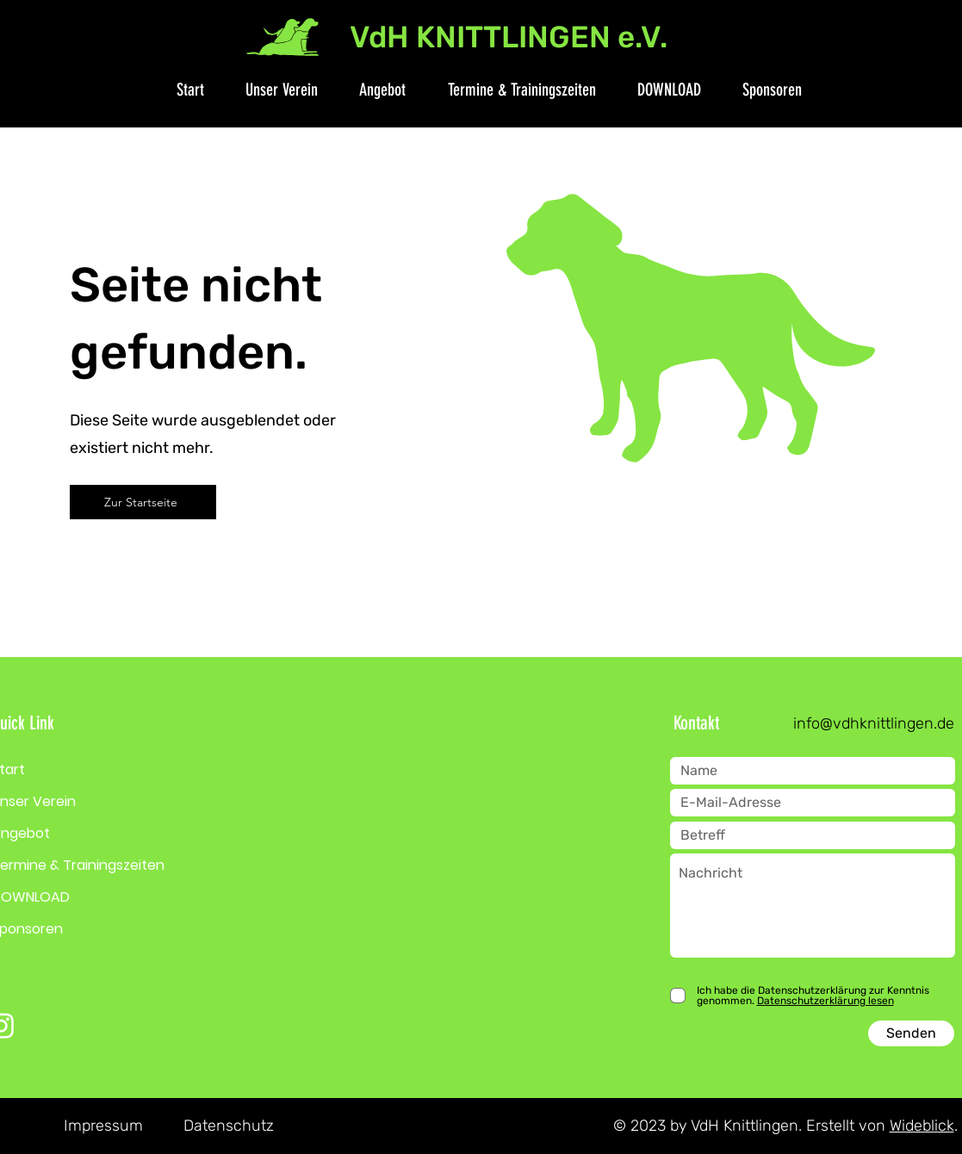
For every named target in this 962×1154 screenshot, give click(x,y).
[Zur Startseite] (143, 502)
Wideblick (922, 1125)
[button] (273, 90)
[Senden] (911, 1033)
